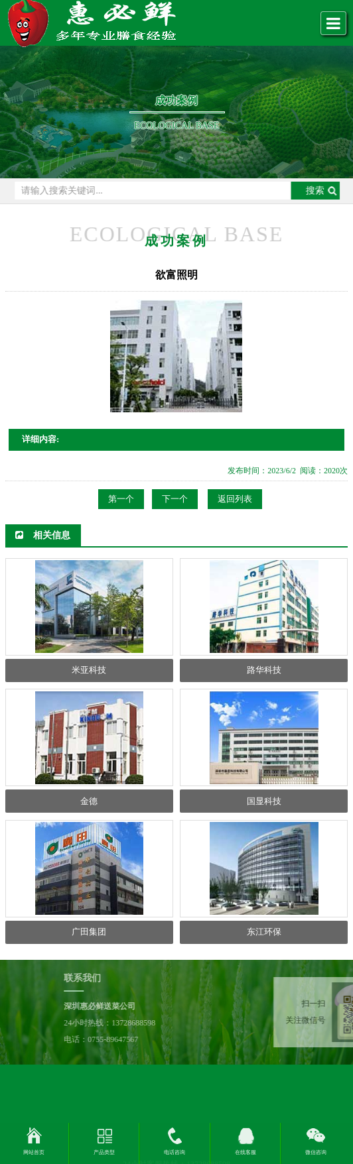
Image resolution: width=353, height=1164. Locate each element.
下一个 (175, 499)
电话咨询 (174, 1152)
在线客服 (245, 1152)
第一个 (121, 499)
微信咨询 (315, 1152)
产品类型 (104, 1152)
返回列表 (235, 499)
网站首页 (33, 1152)
